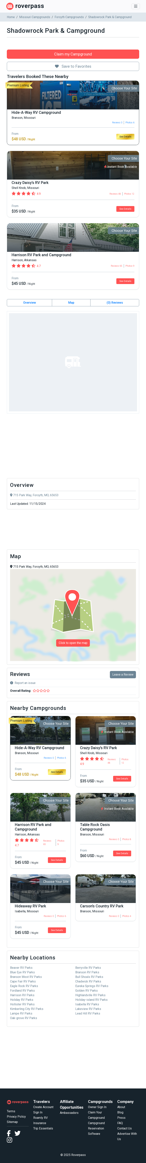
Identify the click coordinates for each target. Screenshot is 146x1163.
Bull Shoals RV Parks (89, 977)
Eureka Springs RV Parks (91, 986)
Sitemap (12, 1122)
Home (11, 17)
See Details (125, 136)
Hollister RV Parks (22, 1004)
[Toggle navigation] (136, 6)
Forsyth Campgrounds (69, 17)
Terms (11, 1111)
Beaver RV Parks (21, 968)
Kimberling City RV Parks (26, 1009)
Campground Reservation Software (96, 1128)
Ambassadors (69, 1113)
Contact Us (124, 1128)
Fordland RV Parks (22, 990)
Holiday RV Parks (21, 1000)
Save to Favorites (73, 66)
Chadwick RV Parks (88, 981)
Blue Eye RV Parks (22, 972)
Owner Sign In (97, 1107)
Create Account (43, 1107)
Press (121, 1118)
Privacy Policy (16, 1116)
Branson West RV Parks (26, 977)
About (121, 1107)
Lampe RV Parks (21, 1013)
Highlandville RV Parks (90, 995)
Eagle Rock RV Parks (24, 986)
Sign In (37, 1112)
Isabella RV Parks (87, 1004)
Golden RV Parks (86, 990)
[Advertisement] (73, 447)
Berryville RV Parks (88, 968)
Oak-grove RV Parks (23, 1018)
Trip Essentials (43, 1128)
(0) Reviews (115, 302)
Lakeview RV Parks (88, 1009)
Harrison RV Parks (22, 995)
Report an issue (23, 683)
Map (71, 302)
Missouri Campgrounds (34, 17)
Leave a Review (122, 674)
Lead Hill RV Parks (87, 1013)
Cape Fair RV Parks (23, 981)
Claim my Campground (73, 54)
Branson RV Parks (87, 972)
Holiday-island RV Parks (91, 1000)
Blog (120, 1112)
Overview (29, 302)
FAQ (120, 1123)
